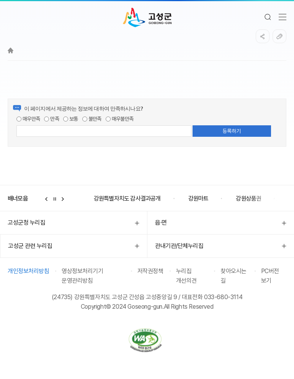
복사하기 (279, 36)
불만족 (91, 119)
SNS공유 (263, 36)
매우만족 (28, 119)
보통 (70, 119)
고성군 (147, 18)
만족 (51, 119)
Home (10, 50)
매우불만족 (119, 119)
